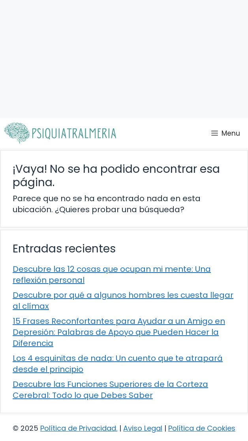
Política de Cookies (201, 428)
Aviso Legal (142, 428)
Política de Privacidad (78, 428)
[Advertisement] (124, 59)
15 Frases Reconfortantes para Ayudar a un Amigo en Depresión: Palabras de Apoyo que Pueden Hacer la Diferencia (119, 332)
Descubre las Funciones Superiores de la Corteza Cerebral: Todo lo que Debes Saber (110, 390)
